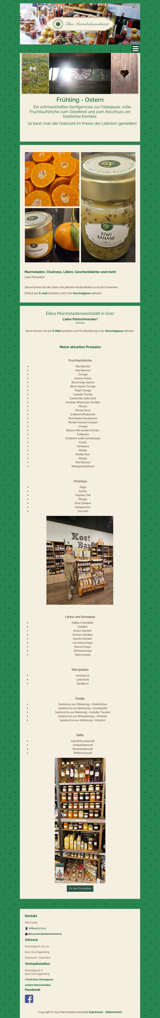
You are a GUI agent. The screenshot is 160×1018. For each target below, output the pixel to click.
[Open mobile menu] (135, 48)
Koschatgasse (82, 293)
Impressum (96, 1012)
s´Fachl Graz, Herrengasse (39, 979)
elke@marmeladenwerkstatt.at (43, 934)
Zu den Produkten (80, 888)
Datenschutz (114, 1012)
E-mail (43, 293)
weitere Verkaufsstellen (38, 985)
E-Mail (56, 331)
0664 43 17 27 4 (37, 928)
